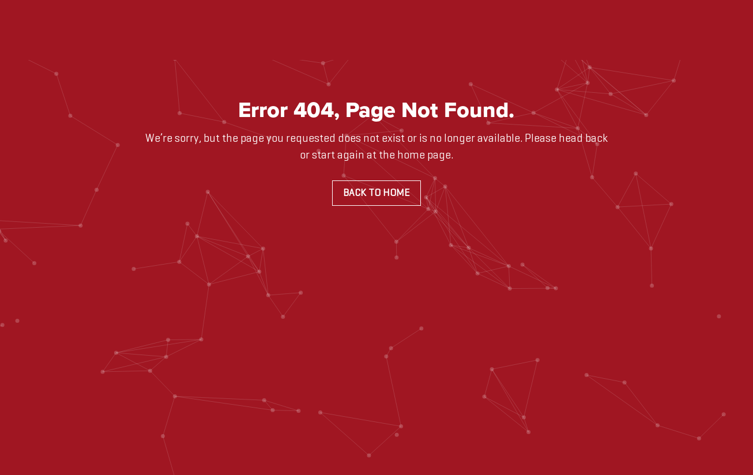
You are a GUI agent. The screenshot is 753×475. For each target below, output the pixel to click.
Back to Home (376, 193)
